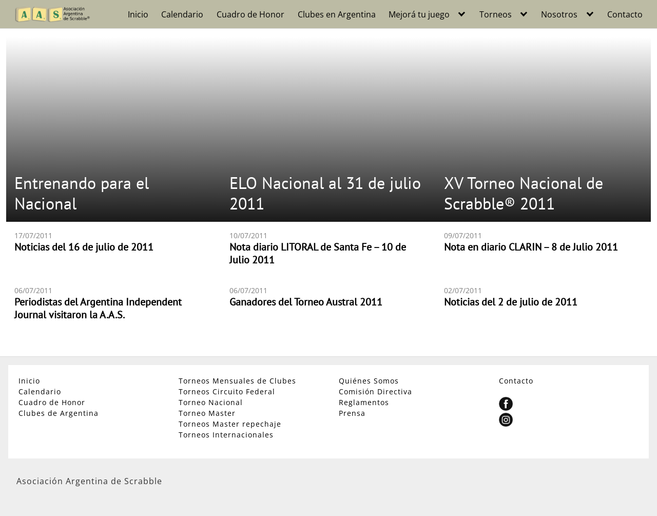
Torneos (495, 14)
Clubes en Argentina (337, 14)
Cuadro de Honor (250, 14)
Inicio (138, 14)
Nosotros (559, 14)
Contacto (625, 14)
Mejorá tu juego (419, 14)
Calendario (182, 14)
